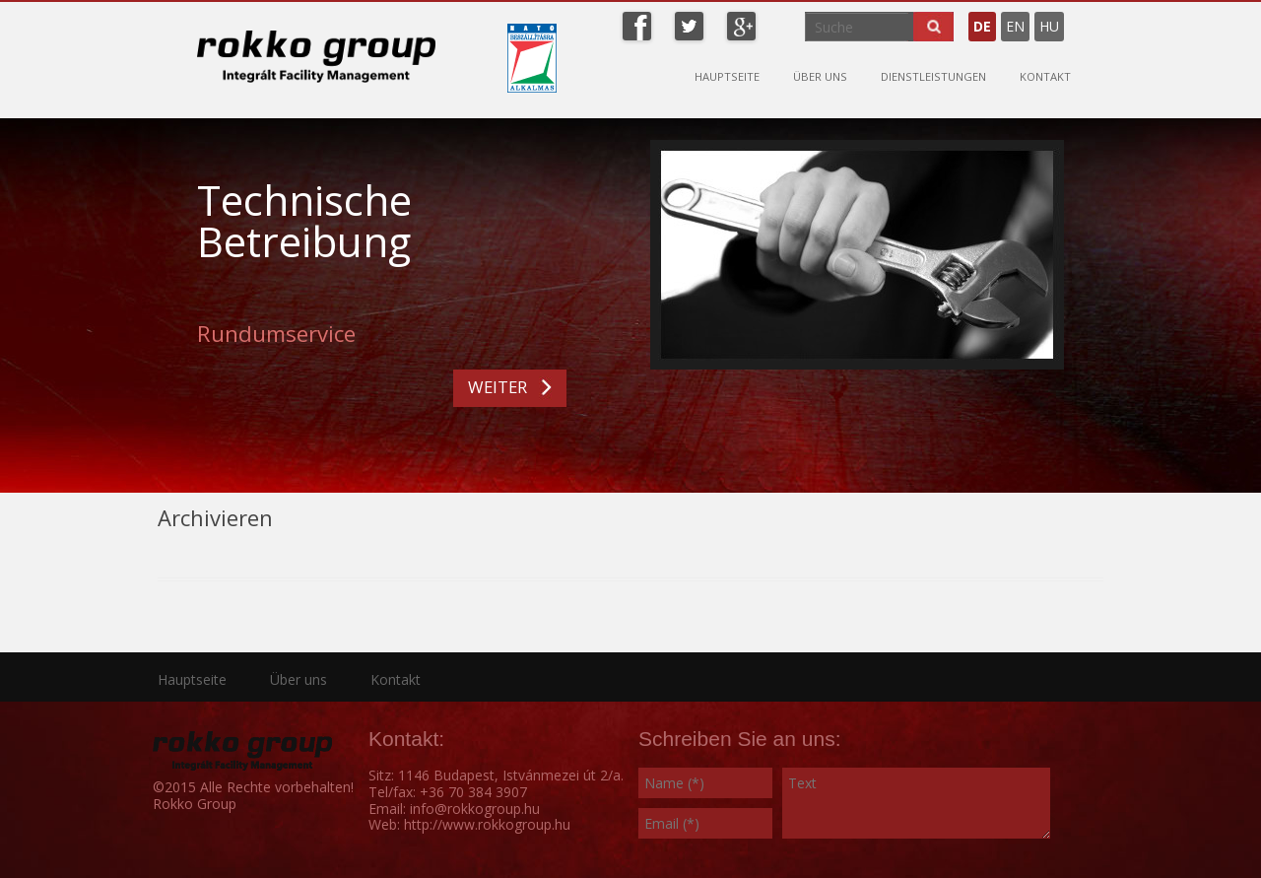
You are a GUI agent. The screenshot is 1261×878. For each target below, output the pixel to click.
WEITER (497, 386)
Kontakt (1045, 76)
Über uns (820, 76)
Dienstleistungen (933, 76)
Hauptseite (727, 76)
